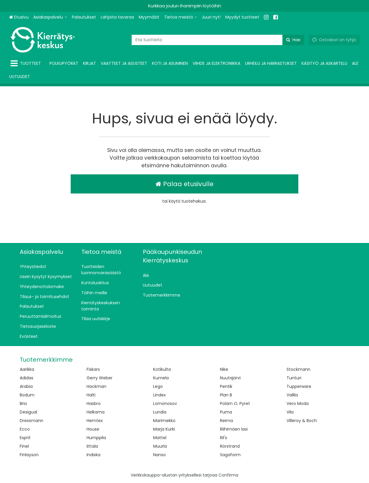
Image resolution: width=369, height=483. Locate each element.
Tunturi (294, 378)
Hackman (96, 386)
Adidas (26, 378)
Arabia (26, 386)
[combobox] (218, 40)
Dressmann (31, 421)
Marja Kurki (164, 429)
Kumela (161, 378)
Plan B (226, 395)
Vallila (292, 395)
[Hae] (293, 40)
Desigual (28, 412)
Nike (224, 369)
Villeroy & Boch (302, 421)
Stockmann (298, 369)
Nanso (159, 455)
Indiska (93, 455)
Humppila (96, 438)
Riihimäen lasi (234, 429)
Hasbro (94, 403)
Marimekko (164, 421)
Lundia (159, 412)
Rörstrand (230, 446)
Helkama (96, 412)
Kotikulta (162, 369)
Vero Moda (298, 403)
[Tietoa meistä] (180, 17)
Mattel (159, 438)
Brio (23, 403)
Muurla (160, 446)
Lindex (159, 395)
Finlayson (29, 455)
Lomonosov (165, 403)
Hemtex (95, 421)
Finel (24, 446)
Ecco (25, 429)
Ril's (223, 438)
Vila (290, 412)
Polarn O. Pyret (235, 403)
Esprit (25, 438)
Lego (158, 386)
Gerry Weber (99, 378)
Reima (226, 421)
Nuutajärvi (230, 378)
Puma (226, 412)
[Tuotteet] (27, 63)
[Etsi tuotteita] (218, 40)
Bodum (27, 395)
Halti (91, 395)
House (93, 429)
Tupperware (299, 386)
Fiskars (93, 369)
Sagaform (230, 455)
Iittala (92, 446)
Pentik (226, 386)
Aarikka (27, 369)
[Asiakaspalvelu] (50, 17)
